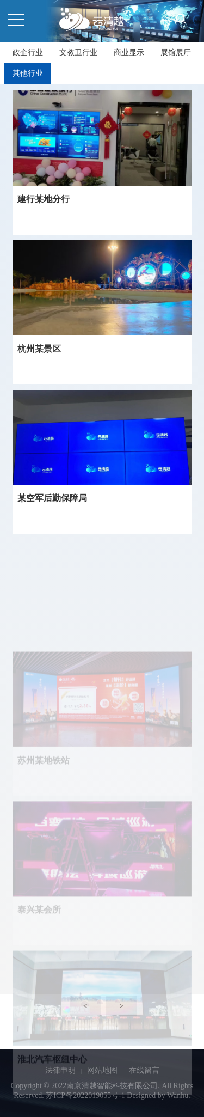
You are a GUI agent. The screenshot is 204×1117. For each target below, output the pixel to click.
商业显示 (129, 52)
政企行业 (28, 52)
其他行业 (28, 73)
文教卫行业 (78, 52)
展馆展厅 (175, 52)
